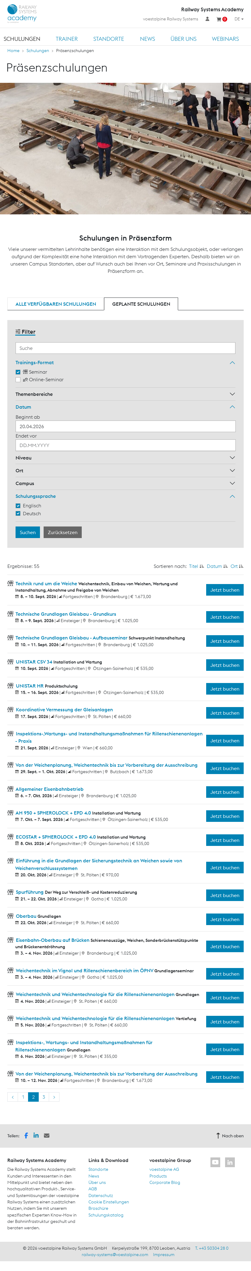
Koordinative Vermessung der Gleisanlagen (64, 709)
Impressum (163, 1254)
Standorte (108, 38)
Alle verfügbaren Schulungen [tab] (56, 304)
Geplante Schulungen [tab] (141, 304)
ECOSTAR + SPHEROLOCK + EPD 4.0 (56, 837)
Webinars (225, 38)
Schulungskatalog (106, 1215)
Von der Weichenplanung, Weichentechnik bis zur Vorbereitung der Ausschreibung (106, 765)
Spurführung (30, 892)
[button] (26, 1135)
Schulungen (22, 38)
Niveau (23, 458)
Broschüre (98, 1208)
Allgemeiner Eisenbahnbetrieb (49, 789)
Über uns (183, 38)
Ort (19, 470)
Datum (23, 407)
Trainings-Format (35, 362)
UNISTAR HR (30, 686)
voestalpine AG (164, 1169)
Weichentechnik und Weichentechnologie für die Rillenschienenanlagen (95, 994)
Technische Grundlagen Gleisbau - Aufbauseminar (72, 638)
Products (158, 1176)
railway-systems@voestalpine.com (115, 1254)
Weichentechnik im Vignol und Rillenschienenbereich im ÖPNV (84, 970)
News (147, 38)
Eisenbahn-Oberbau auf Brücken (53, 940)
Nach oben (230, 1136)
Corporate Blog (164, 1182)
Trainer (67, 38)
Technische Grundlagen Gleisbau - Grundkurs (65, 614)
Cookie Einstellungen (108, 1202)
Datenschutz (100, 1195)
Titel (193, 566)
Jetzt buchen (224, 590)
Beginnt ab (28, 417)
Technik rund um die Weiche (46, 583)
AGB (92, 1189)
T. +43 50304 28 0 (211, 1248)
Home (13, 50)
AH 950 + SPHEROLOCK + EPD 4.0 (53, 813)
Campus (25, 483)
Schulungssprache (36, 496)
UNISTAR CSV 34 (34, 662)
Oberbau (26, 916)
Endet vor (26, 436)
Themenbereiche (34, 394)
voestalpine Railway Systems (170, 19)
